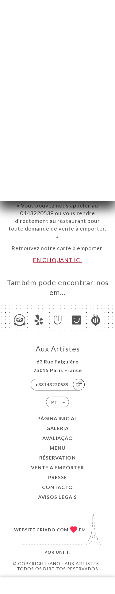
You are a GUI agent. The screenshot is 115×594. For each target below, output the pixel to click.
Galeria (57, 428)
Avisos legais (57, 497)
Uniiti (63, 552)
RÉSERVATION (57, 457)
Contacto (57, 487)
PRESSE (57, 477)
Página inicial (57, 418)
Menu (58, 448)
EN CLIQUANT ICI (57, 260)
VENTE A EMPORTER (57, 467)
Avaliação (57, 438)
